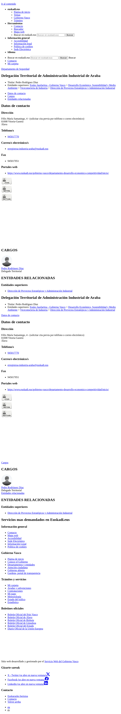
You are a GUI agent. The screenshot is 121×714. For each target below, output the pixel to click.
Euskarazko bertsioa (18, 696)
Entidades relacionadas (12, 493)
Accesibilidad (21, 40)
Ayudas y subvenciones (19, 588)
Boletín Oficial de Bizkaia (21, 620)
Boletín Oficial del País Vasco (23, 614)
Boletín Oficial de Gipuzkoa (22, 623)
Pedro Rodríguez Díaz (27, 82)
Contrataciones (15, 591)
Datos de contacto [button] (17, 93)
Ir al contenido (8, 4)
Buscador (18, 29)
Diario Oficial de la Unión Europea (25, 628)
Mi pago (12, 593)
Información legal (23, 43)
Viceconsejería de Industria (34, 88)
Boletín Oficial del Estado (21, 626)
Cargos (4, 462)
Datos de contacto (10, 315)
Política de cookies (23, 46)
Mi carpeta (13, 63)
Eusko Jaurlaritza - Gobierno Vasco (47, 85)
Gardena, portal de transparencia (24, 573)
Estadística (13, 602)
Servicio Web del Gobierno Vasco (61, 661)
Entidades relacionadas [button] (19, 99)
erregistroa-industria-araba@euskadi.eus (28, 148)
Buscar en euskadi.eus (25, 34)
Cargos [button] (11, 96)
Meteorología (14, 596)
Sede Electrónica (22, 49)
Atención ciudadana (18, 567)
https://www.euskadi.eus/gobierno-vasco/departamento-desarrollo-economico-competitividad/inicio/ (58, 173)
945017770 (13, 136)
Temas (17, 15)
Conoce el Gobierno (18, 562)
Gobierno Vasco (22, 17)
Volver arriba (14, 701)
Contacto (18, 26)
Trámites (18, 20)
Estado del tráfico (16, 599)
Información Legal (17, 544)
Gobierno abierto (16, 570)
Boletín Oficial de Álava (20, 617)
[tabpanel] (60, 174)
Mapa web (19, 32)
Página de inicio (22, 12)
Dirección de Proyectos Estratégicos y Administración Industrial (82, 88)
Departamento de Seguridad (15, 69)
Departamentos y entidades (21, 564)
